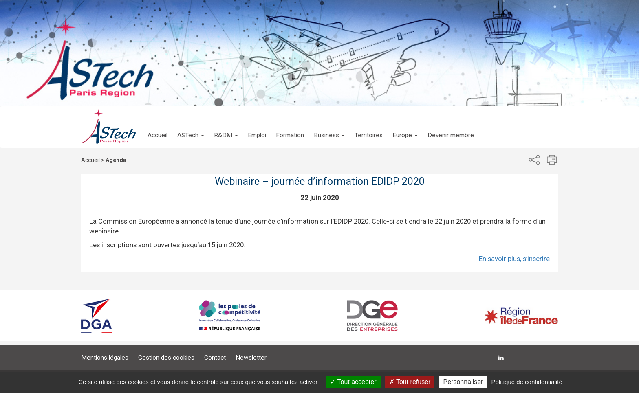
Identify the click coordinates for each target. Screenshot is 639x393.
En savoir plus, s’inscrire (514, 259)
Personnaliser (463, 381)
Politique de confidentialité (526, 381)
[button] (190, 127)
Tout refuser (410, 381)
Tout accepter (353, 381)
